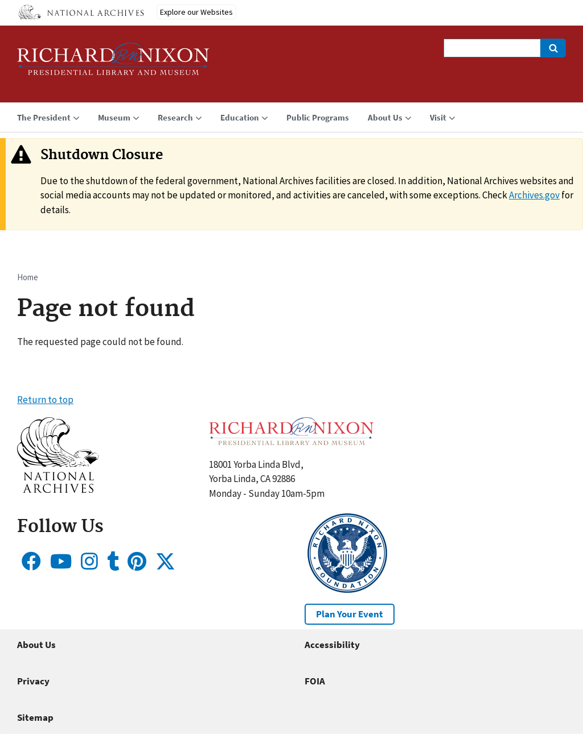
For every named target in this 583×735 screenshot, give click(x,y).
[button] (57, 489)
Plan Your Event (349, 614)
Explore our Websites (196, 12)
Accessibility (332, 644)
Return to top (45, 399)
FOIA (315, 681)
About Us (36, 644)
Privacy (33, 681)
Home (27, 277)
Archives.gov (534, 195)
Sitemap (35, 717)
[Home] (113, 64)
